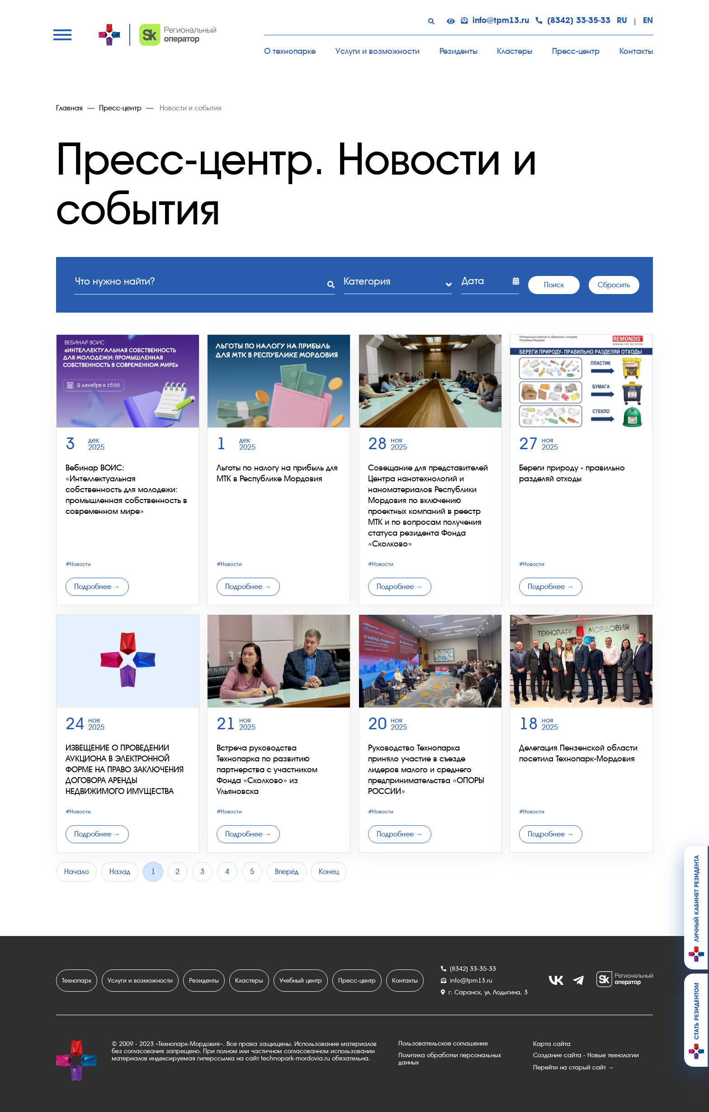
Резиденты (458, 51)
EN (648, 21)
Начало (76, 871)
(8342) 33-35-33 (572, 21)
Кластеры (514, 51)
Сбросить (614, 284)
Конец (330, 871)
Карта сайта (552, 1043)
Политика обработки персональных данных (449, 1059)
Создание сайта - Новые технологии (586, 1055)
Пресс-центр (576, 51)
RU (622, 21)
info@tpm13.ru (495, 21)
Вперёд (287, 871)
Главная (69, 108)
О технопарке (290, 51)
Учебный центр (300, 980)
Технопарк (76, 980)
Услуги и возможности (378, 51)
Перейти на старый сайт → (573, 1067)
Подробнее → (97, 586)
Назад (119, 871)
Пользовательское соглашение (443, 1043)
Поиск (554, 284)
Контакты (636, 51)
